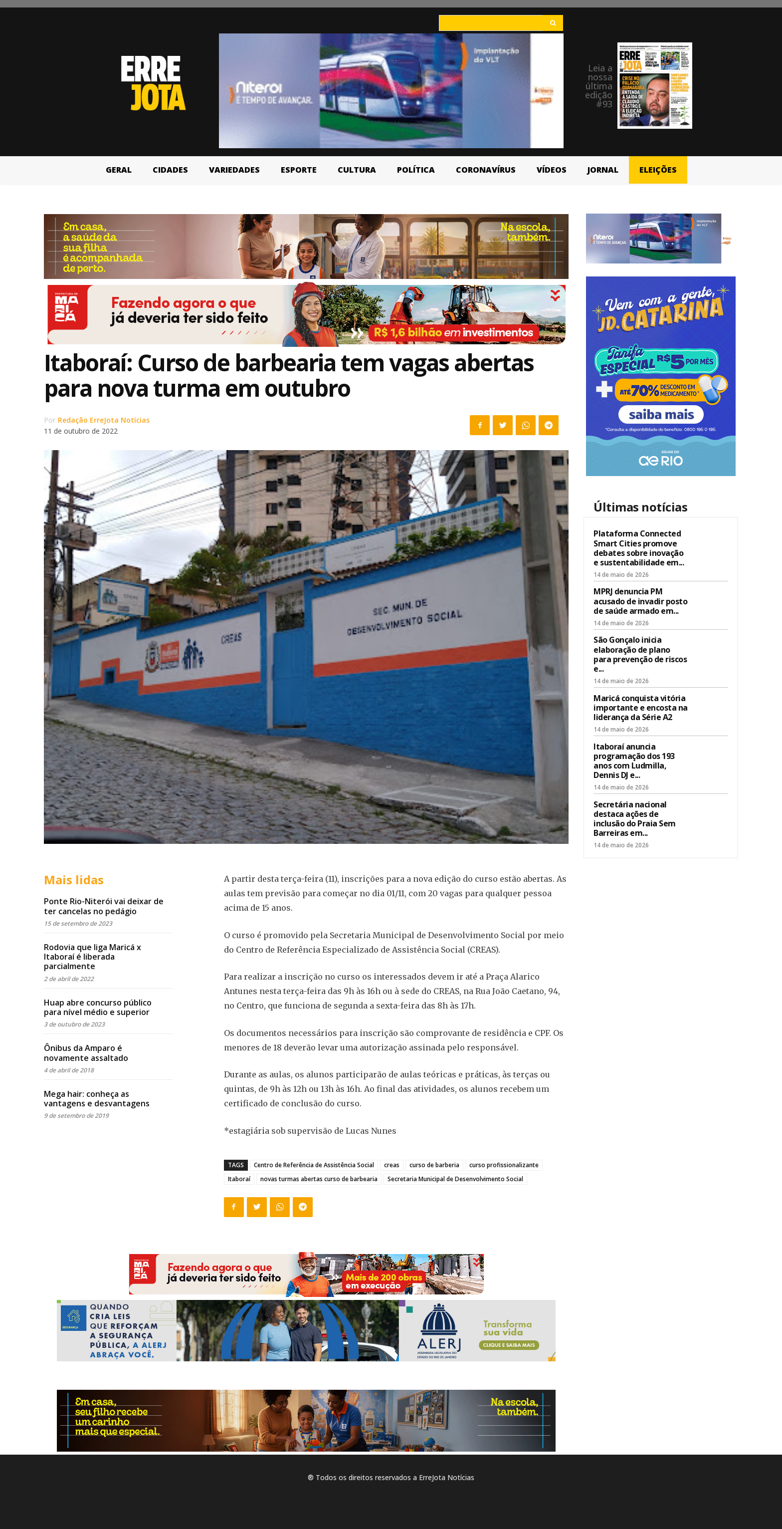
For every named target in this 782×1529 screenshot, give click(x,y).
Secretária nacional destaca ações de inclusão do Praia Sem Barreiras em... (634, 819)
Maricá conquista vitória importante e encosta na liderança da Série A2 (640, 708)
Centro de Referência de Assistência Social (314, 1165)
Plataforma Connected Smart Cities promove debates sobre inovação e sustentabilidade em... (638, 548)
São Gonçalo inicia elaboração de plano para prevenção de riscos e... (640, 654)
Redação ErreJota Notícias (104, 420)
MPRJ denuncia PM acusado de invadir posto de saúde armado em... (640, 601)
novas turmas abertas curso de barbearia (319, 1179)
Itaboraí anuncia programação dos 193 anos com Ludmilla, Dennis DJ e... (634, 761)
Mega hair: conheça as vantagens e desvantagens (97, 1098)
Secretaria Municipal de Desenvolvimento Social (455, 1179)
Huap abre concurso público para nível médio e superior (98, 1007)
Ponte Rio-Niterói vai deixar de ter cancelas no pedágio (104, 906)
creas (391, 1165)
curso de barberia (434, 1165)
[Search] (553, 23)
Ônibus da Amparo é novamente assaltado (86, 1052)
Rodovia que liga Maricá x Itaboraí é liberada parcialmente (92, 957)
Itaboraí (239, 1179)
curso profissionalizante (504, 1165)
